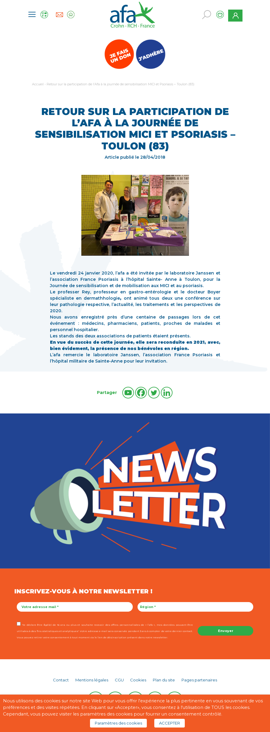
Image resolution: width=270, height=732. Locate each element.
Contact (61, 680)
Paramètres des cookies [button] (118, 723)
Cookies (138, 680)
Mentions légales (91, 680)
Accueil (38, 84)
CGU (119, 680)
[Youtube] (128, 392)
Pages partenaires (199, 680)
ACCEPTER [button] (169, 723)
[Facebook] (141, 392)
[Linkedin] (167, 392)
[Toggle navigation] (32, 14)
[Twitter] (154, 392)
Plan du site (164, 680)
